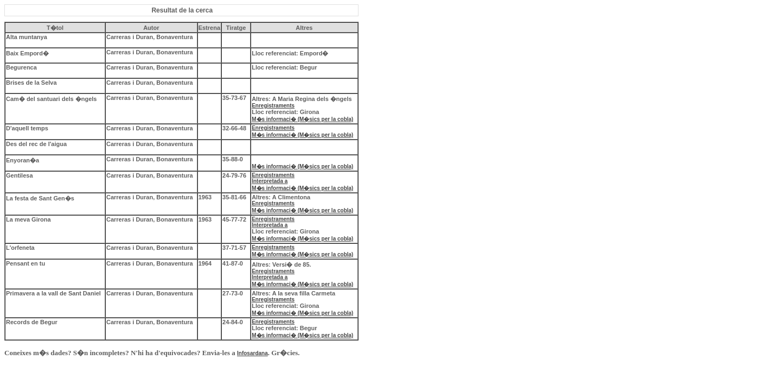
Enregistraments (273, 106)
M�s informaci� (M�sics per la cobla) (302, 119)
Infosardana (252, 353)
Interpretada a (269, 181)
